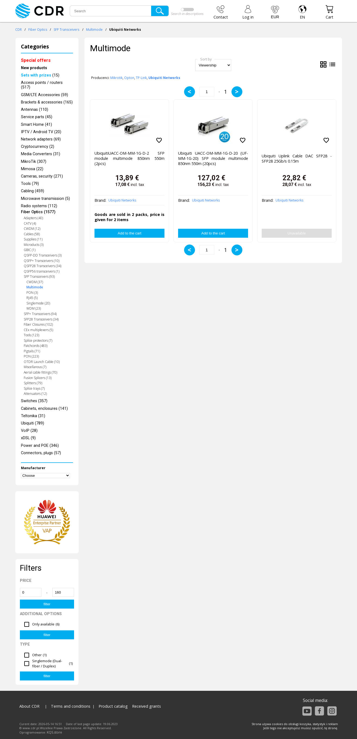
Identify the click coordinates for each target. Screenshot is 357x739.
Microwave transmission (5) (45, 198)
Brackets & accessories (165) (47, 102)
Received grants (146, 706)
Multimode (94, 29)
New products (34, 68)
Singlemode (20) (38, 303)
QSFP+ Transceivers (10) (41, 260)
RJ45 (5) (32, 297)
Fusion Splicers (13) (37, 377)
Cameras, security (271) (42, 176)
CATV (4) (30, 223)
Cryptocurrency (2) (37, 146)
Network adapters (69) (41, 139)
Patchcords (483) (35, 345)
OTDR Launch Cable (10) (42, 361)
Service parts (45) (36, 117)
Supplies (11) (33, 239)
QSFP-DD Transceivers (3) (43, 255)
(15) (40, 75)
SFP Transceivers (66, 29)
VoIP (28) (29, 430)
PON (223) (31, 356)
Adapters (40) (33, 218)
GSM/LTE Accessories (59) (44, 95)
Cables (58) (32, 234)
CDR (18, 29)
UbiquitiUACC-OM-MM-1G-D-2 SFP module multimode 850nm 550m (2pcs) (129, 158)
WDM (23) (33, 308)
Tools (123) (31, 335)
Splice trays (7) (34, 388)
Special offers (36, 60)
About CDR (29, 706)
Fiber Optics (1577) (38, 212)
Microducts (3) (34, 244)
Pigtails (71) (32, 351)
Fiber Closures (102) (38, 324)
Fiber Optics (37, 29)
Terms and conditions (70, 706)
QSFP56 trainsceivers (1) (41, 271)
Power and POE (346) (40, 445)
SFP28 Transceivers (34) (41, 319)
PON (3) (32, 292)
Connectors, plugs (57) (41, 453)
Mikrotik (116, 77)
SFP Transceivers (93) (39, 276)
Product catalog (113, 706)
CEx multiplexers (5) (38, 330)
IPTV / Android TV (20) (41, 132)
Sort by (206, 59)
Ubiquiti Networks (122, 200)
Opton (129, 77)
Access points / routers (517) (42, 85)
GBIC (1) (29, 250)
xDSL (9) (28, 438)
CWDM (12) (32, 228)
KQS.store (54, 732)
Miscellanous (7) (35, 367)
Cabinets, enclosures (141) (44, 408)
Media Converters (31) (40, 154)
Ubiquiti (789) (32, 423)
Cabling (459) (32, 191)
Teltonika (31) (33, 416)
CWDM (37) (34, 282)
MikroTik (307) (33, 161)
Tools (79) (30, 183)
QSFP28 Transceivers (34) (42, 266)
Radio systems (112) (39, 206)
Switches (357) (34, 401)
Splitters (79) (33, 383)
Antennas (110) (34, 109)
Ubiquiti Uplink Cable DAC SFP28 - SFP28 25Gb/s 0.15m (297, 158)
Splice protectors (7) (38, 340)
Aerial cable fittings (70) (40, 372)
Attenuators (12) (35, 393)
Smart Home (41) (36, 124)
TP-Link (141, 77)
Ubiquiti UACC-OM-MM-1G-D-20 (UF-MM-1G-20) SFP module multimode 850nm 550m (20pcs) (213, 158)
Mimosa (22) (32, 169)
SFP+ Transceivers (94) (40, 314)
